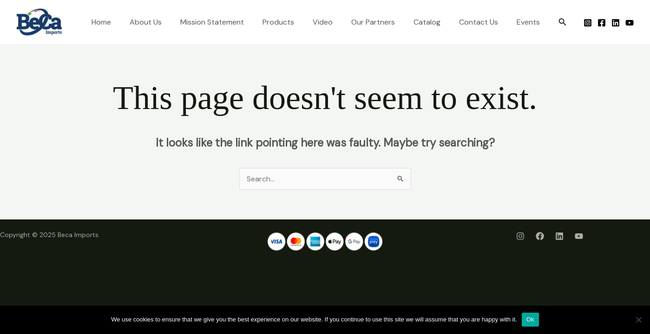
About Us (146, 22)
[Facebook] (601, 23)
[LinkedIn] (615, 23)
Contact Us (478, 22)
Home (101, 22)
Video (323, 22)
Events (528, 22)
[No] (638, 319)
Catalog (427, 22)
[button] (562, 22)
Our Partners (373, 22)
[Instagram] (588, 23)
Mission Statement (212, 22)
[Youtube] (629, 23)
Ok (530, 319)
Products (278, 22)
